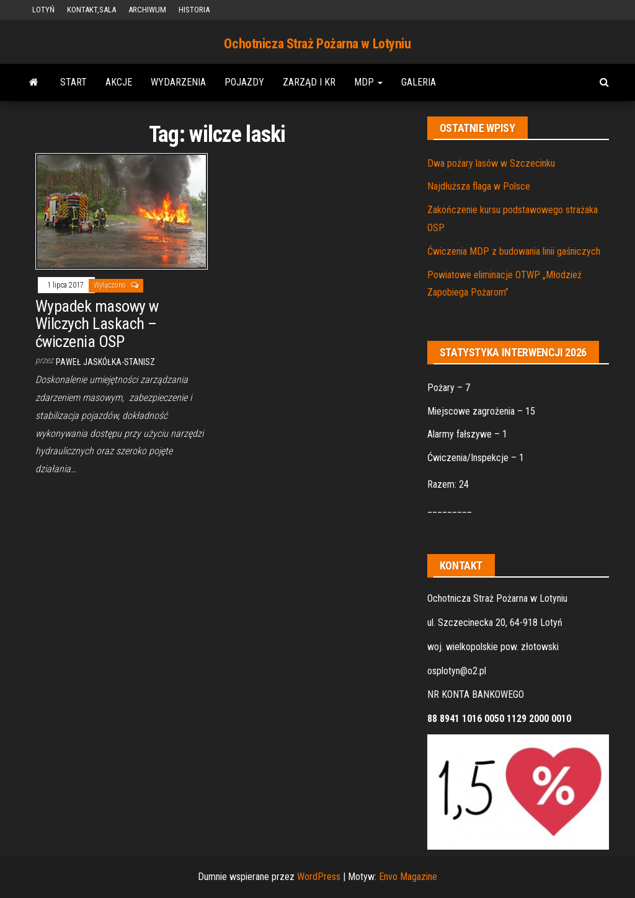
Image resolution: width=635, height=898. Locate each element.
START (73, 82)
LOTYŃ (43, 9)
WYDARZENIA (178, 82)
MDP (368, 82)
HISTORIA (194, 9)
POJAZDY (244, 82)
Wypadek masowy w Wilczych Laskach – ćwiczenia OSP (97, 324)
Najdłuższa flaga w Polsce (478, 186)
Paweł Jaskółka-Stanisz (105, 362)
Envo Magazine (408, 877)
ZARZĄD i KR (309, 82)
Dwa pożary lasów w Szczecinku (491, 163)
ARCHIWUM (147, 9)
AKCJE (118, 82)
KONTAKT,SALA (91, 9)
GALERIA (418, 82)
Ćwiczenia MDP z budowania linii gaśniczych (513, 251)
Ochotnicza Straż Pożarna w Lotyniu (317, 43)
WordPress (318, 877)
